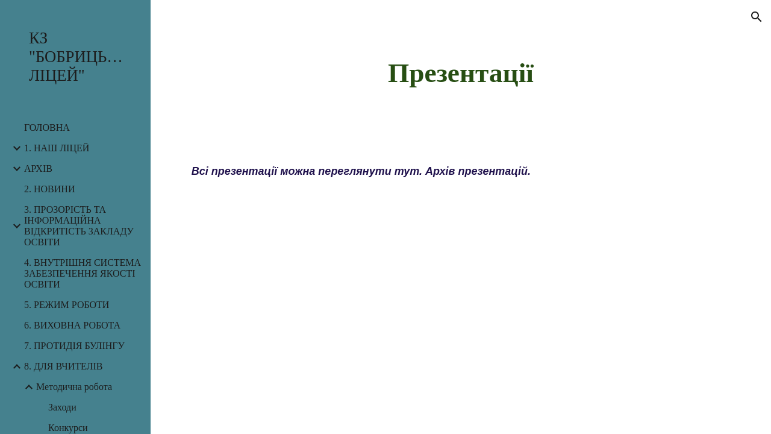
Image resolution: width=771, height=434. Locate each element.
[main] (460, 72)
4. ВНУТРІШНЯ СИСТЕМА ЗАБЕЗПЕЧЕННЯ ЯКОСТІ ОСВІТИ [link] (82, 273)
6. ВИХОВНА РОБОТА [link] (72, 325)
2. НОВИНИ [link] (49, 189)
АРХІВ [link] (38, 168)
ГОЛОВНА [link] (47, 127)
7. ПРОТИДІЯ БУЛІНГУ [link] (74, 346)
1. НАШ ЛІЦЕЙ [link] (56, 148)
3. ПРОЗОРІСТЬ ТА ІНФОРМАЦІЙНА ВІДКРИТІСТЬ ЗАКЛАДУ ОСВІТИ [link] (79, 225)
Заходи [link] (62, 407)
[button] (756, 16)
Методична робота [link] (74, 387)
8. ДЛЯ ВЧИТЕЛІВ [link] (63, 366)
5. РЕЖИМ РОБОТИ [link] (66, 305)
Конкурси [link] (68, 428)
